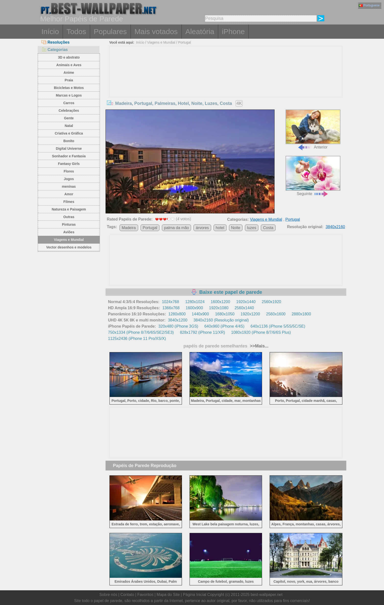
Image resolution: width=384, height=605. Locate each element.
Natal (69, 126)
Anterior (313, 129)
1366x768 (171, 308)
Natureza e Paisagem (69, 209)
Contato (127, 595)
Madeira (129, 228)
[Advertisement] (226, 83)
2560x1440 (244, 308)
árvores (202, 228)
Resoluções (55, 42)
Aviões (68, 232)
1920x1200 (250, 314)
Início (50, 31)
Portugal (184, 42)
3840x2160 (335, 227)
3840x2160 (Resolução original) (221, 320)
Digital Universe (69, 148)
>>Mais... (258, 346)
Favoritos (145, 595)
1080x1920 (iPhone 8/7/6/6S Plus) (261, 332)
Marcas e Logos (69, 95)
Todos (76, 31)
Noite (235, 228)
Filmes (68, 202)
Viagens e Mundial (69, 240)
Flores (69, 171)
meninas (69, 186)
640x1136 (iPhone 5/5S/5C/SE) (278, 326)
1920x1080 (218, 308)
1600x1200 (220, 302)
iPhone (233, 31)
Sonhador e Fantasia (69, 156)
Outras (68, 217)
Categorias (54, 50)
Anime (69, 72)
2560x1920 (271, 302)
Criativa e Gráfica (69, 133)
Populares (110, 31)
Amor (68, 194)
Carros (68, 103)
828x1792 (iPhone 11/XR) (202, 332)
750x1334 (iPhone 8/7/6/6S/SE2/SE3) (141, 332)
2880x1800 (301, 314)
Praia (69, 80)
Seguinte (313, 176)
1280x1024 (194, 302)
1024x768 (170, 302)
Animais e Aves (68, 65)
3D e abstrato (69, 57)
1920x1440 (246, 302)
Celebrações (69, 110)
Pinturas (69, 224)
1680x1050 (224, 314)
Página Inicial (194, 595)
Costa (268, 228)
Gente (69, 118)
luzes (251, 228)
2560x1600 (276, 314)
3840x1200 (177, 320)
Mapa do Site (168, 595)
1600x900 (194, 308)
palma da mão (176, 228)
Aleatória (199, 31)
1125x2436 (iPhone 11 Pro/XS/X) (137, 338)
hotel (220, 228)
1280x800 (177, 314)
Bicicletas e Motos (69, 88)
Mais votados (156, 31)
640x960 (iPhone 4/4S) (224, 326)
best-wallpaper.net (267, 595)
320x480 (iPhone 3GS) (178, 326)
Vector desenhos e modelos (68, 247)
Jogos (69, 179)
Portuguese (369, 5)
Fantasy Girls (69, 164)
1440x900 (200, 314)
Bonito (68, 141)
